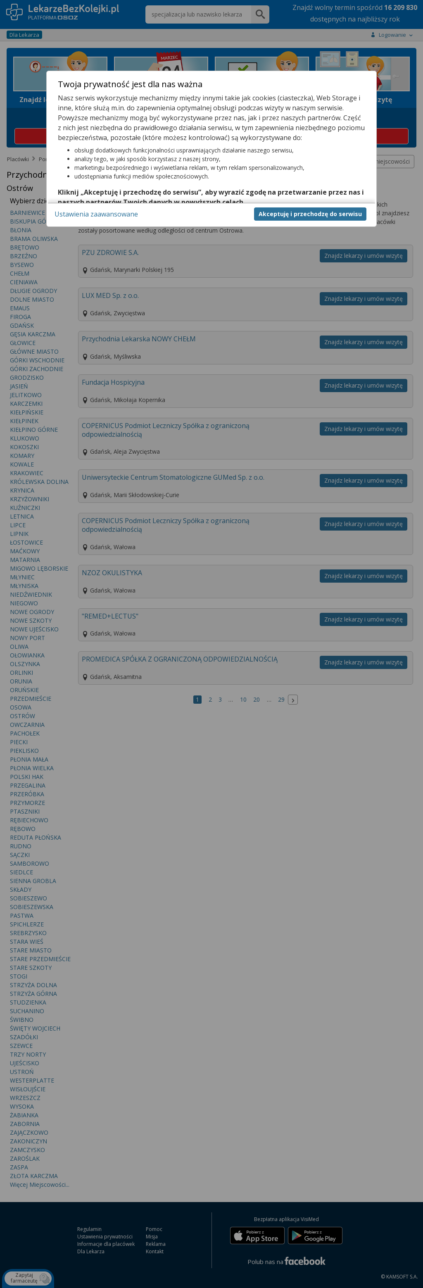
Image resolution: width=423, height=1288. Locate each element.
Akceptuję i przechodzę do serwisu (310, 214)
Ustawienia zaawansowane (96, 214)
